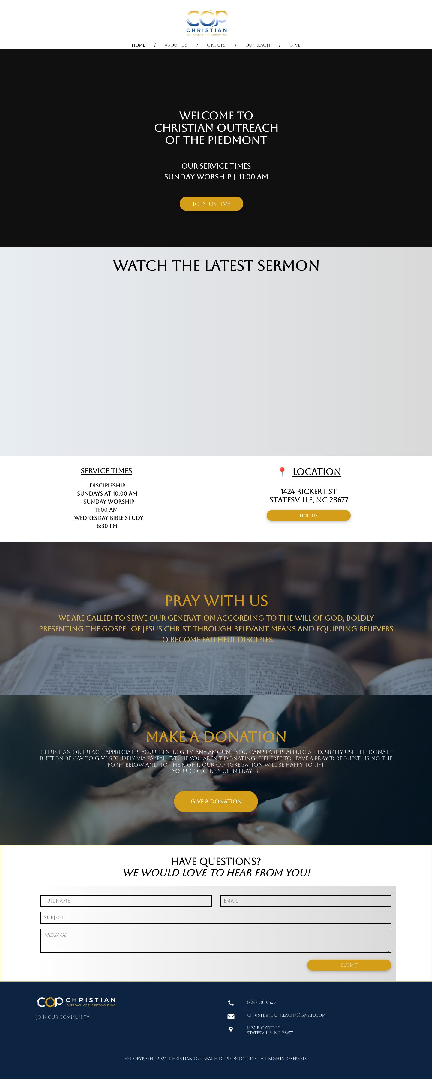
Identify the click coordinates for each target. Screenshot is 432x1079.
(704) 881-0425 (261, 1002)
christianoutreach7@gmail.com (286, 1015)
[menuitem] (139, 45)
